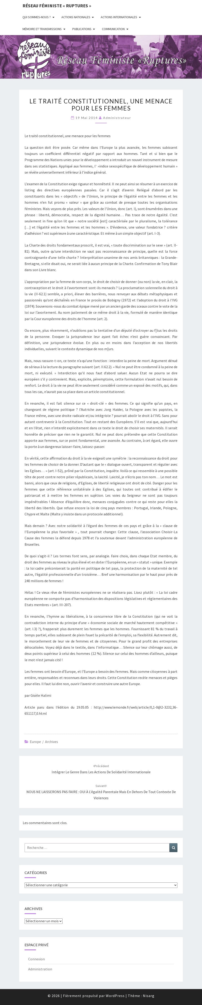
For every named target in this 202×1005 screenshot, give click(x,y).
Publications (81, 29)
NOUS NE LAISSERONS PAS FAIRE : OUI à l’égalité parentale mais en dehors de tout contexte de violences (101, 792)
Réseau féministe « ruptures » (57, 5)
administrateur (117, 118)
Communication (113, 29)
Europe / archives (44, 741)
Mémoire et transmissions (42, 29)
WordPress (115, 995)
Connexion (36, 959)
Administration (40, 969)
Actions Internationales (119, 17)
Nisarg (148, 995)
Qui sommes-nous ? (37, 17)
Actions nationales (75, 17)
